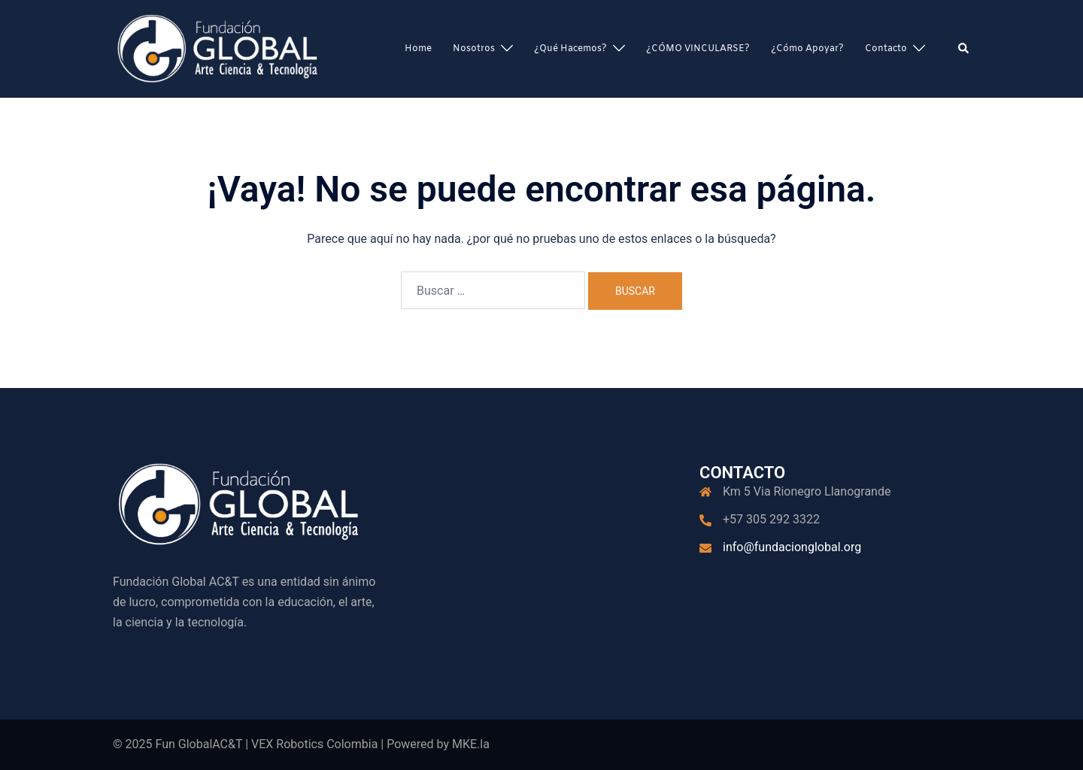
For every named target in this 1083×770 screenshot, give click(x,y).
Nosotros (474, 49)
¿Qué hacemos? (570, 49)
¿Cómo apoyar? (807, 49)
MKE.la (471, 744)
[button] (964, 49)
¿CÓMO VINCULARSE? (698, 49)
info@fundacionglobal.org (792, 547)
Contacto (886, 49)
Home (418, 49)
